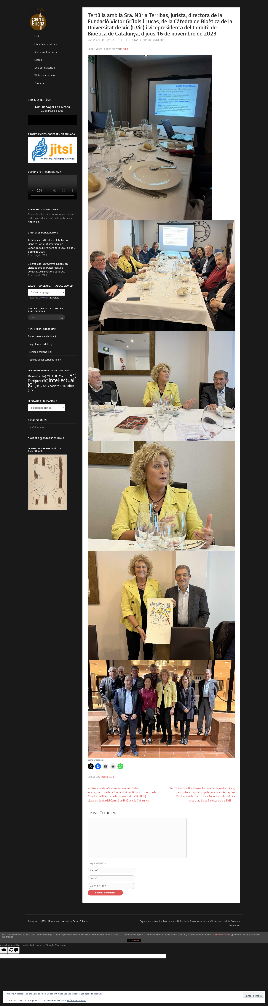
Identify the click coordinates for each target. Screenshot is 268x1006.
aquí (125, 49)
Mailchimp (33, 222)
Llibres (38, 60)
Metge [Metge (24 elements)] (41, 386)
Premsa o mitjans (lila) (40, 352)
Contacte (39, 83)
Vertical (65, 921)
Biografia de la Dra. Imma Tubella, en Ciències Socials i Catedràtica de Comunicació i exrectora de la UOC (48, 267)
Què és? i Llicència (44, 67)
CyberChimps (80, 921)
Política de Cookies (76, 1000)
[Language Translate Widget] (46, 292)
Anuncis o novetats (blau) (42, 336)
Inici (36, 36)
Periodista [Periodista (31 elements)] (55, 386)
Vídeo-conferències (45, 52)
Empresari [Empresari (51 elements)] (61, 375)
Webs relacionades (45, 75)
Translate (50, 297)
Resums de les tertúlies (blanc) (121, 40)
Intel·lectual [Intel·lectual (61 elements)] (51, 382)
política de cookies (222, 934)
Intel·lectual (107, 777)
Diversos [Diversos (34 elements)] (37, 376)
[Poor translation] (14, 950)
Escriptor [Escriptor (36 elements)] (38, 380)
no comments (156, 40)
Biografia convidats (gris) (41, 344)
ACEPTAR (134, 941)
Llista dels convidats (45, 44)
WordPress (48, 921)
